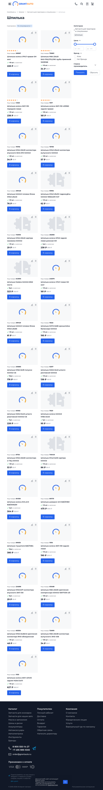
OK (65, 782)
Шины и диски (15, 723)
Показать (80, 72)
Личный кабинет (45, 713)
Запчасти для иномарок (20, 713)
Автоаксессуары (16, 730)
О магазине (71, 713)
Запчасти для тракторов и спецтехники (84, 30)
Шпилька (78, 35)
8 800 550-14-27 (21, 746)
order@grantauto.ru (22, 754)
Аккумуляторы (15, 727)
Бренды (12, 741)
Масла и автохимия (17, 720)
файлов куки (53, 785)
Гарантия (41, 727)
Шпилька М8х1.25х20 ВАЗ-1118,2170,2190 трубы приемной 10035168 (56, 59)
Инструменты (15, 737)
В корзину (14, 74)
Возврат (41, 723)
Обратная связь (44, 730)
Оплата (40, 720)
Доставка (41, 716)
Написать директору (47, 734)
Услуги (69, 723)
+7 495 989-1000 (21, 750)
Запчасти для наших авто (20, 716)
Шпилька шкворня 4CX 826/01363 (55, 502)
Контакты (70, 716)
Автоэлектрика (15, 734)
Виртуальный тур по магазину (80, 727)
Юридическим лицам (76, 720)
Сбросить (94, 73)
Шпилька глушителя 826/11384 (20, 546)
